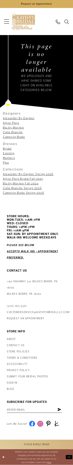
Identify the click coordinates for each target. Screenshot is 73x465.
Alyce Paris (11, 123)
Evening (8, 153)
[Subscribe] (59, 410)
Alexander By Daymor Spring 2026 (28, 174)
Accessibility (17, 364)
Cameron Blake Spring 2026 (23, 193)
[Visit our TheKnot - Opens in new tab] (57, 424)
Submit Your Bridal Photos (27, 376)
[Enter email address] (34, 410)
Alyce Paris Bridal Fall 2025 (23, 179)
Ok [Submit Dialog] (69, 457)
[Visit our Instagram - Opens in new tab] (40, 424)
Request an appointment (25, 318)
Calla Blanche (13, 132)
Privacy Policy (18, 370)
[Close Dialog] (3, 457)
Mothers (9, 158)
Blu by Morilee (13, 128)
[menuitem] (6, 21)
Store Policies (18, 351)
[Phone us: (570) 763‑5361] (58, 21)
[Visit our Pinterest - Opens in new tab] (48, 424)
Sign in (12, 383)
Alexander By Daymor (19, 118)
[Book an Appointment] (36, 4)
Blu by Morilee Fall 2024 (21, 183)
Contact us (16, 345)
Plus (6, 163)
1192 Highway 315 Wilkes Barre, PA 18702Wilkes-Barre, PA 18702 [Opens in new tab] (32, 288)
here (49, 462)
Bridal (7, 149)
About (11, 339)
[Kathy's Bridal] (23, 22)
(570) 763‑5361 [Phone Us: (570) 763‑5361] (17, 306)
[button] (6, 21)
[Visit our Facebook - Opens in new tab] (32, 424)
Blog (10, 389)
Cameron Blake (14, 137)
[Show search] (66, 21)
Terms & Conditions (22, 358)
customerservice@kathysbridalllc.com (38, 312)
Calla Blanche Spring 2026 (22, 188)
